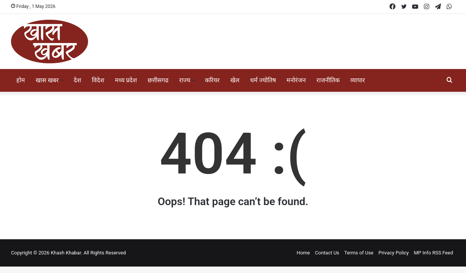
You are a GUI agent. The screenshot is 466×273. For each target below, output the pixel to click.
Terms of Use (358, 253)
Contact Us (327, 253)
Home (303, 253)
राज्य (184, 80)
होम (20, 80)
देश (77, 80)
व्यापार (357, 80)
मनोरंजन (296, 80)
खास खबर (47, 80)
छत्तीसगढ (158, 80)
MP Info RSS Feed (433, 253)
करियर (212, 80)
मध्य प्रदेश (126, 80)
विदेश (98, 80)
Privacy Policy (393, 253)
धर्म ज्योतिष (263, 80)
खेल (234, 80)
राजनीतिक (328, 80)
